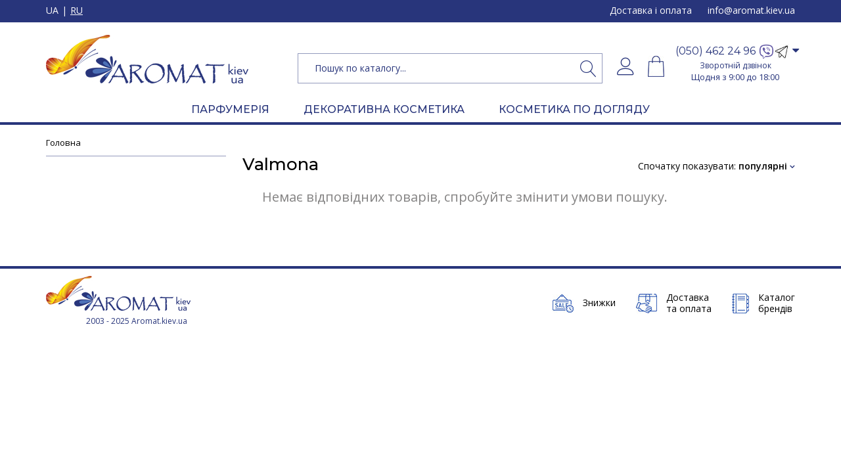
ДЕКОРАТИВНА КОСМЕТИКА (384, 109)
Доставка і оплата (651, 10)
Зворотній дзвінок (735, 65)
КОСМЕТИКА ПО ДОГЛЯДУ (574, 109)
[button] (735, 51)
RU (76, 10)
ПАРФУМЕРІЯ (230, 109)
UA (52, 10)
